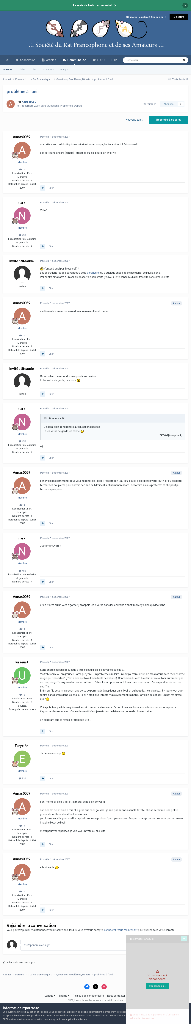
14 (22, 169)
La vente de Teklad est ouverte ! (92, 5)
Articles (49, 60)
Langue (50, 995)
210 (22, 778)
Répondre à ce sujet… (38, 945)
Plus (114, 60)
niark (21, 202)
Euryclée (21, 746)
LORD (99, 60)
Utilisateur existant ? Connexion (146, 17)
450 (22, 235)
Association (25, 60)
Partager (149, 104)
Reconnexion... (157, 986)
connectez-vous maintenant (120, 930)
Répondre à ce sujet (168, 119)
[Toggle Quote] (45, 418)
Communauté (74, 61)
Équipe (64, 69)
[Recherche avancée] (143, 60)
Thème (64, 995)
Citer (51, 188)
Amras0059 (21, 137)
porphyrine (93, 272)
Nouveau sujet (134, 119)
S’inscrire (178, 16)
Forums (7, 69)
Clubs (22, 69)
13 (22, 694)
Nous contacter (116, 995)
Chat (34, 69)
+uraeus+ (21, 662)
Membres (48, 69)
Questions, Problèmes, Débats (64, 105)
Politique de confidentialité (88, 995)
